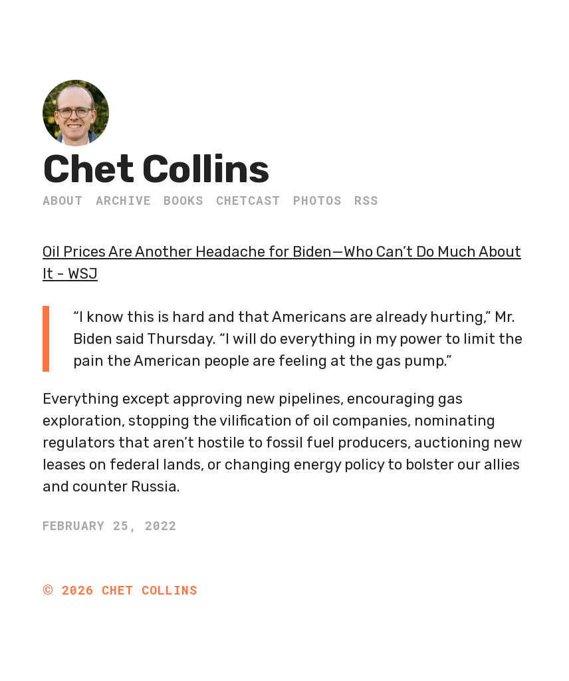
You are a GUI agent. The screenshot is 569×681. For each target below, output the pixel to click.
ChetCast (248, 200)
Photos (317, 200)
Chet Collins (156, 169)
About (63, 200)
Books (183, 200)
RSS (366, 200)
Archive (123, 200)
